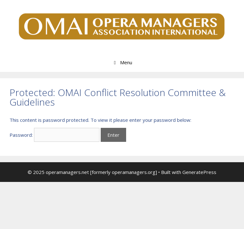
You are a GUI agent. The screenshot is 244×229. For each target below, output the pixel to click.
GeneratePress (199, 172)
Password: (54, 135)
